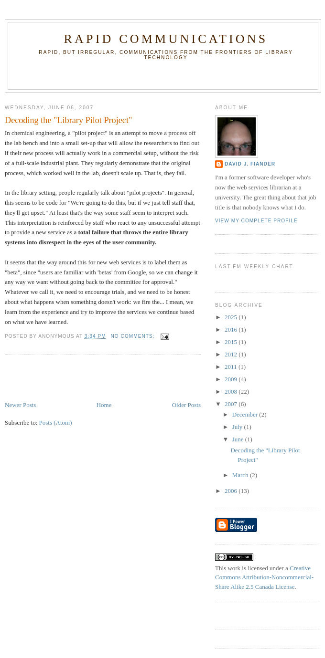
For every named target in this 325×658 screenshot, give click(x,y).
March (241, 475)
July (238, 426)
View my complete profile (256, 220)
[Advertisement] (61, 379)
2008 (231, 391)
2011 (231, 366)
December (246, 414)
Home (104, 404)
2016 (231, 329)
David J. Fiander (250, 164)
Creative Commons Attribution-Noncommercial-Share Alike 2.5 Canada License (264, 577)
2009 (231, 379)
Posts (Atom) (55, 422)
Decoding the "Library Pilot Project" (68, 120)
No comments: (134, 336)
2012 (231, 354)
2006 (231, 490)
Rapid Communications (166, 39)
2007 (231, 403)
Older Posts (186, 404)
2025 (231, 317)
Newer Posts (20, 404)
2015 (231, 341)
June (238, 439)
